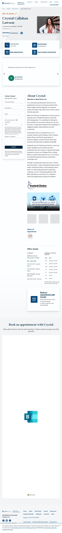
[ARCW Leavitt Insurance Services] (15, 3)
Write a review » (5, 36)
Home (3, 8)
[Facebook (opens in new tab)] (4, 520)
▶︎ (59, 74)
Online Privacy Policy (17, 528)
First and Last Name (10, 102)
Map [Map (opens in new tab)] (28, 261)
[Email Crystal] (44, 45)
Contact (46, 511)
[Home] (11, 511)
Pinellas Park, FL (15, 8)
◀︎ (5, 74)
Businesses (53, 511)
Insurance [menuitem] (29, 2)
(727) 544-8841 (31, 269)
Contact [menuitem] (56, 2)
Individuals (39, 514)
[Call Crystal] (17, 45)
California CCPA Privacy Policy (40, 522)
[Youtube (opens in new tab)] (7, 520)
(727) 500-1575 (31, 264)
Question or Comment (10, 136)
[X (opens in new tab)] (10, 520)
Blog (53, 514)
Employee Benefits (28, 514)
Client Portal (38, 511)
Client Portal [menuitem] (44, 2)
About (30, 511)
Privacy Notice (27, 522)
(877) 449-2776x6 (31, 279)
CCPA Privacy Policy (30, 528)
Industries (46, 514)
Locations (8, 8)
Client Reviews (10, 33)
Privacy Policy (15, 133)
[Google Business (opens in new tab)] (22, 33)
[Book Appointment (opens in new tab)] (17, 52)
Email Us (25, 517)
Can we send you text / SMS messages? (11, 121)
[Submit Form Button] (14, 147)
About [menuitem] (36, 2)
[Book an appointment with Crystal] (48, 294)
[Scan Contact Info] (44, 52)
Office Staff (33, 261)
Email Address (8, 108)
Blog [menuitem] (51, 2)
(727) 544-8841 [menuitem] (54, 5)
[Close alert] (60, 525)
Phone (6, 114)
